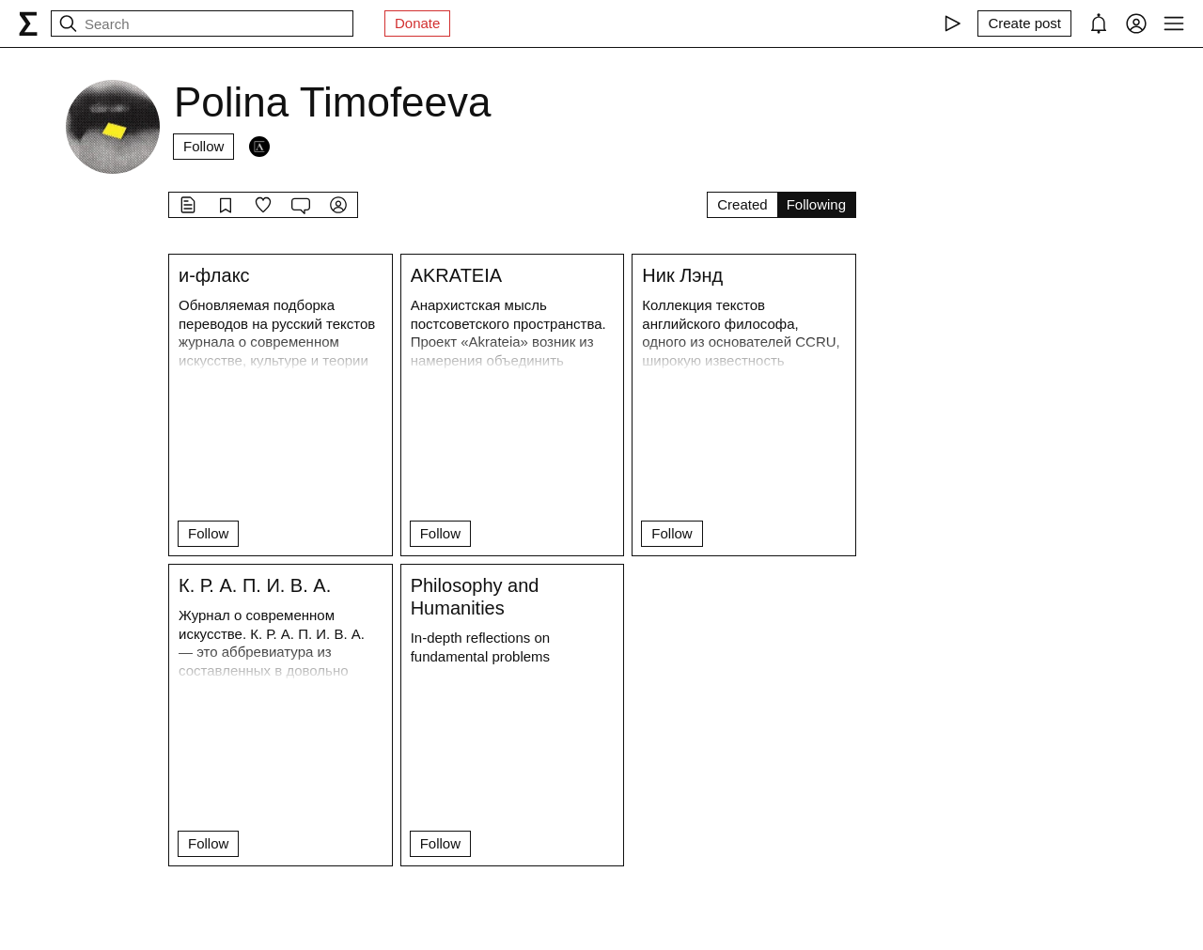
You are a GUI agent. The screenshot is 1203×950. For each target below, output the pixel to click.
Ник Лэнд (682, 275)
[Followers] (259, 146)
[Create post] (1024, 23)
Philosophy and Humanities (475, 596)
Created (742, 204)
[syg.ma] (28, 23)
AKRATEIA (456, 275)
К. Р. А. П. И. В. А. (255, 585)
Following (816, 204)
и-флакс (214, 275)
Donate (417, 23)
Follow (203, 146)
